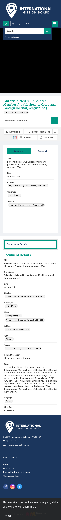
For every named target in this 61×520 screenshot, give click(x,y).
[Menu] (55, 24)
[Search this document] (27, 120)
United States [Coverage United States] (15, 195)
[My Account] (20, 23)
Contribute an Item (11, 476)
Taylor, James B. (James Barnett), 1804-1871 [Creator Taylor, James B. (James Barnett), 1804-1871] (28, 185)
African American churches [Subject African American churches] (18, 329)
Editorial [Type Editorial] (9, 339)
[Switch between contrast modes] (27, 23)
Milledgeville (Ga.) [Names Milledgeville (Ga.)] (13, 315)
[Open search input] (6, 23)
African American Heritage (16, 112)
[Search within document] (54, 120)
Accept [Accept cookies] (8, 515)
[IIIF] (14, 137)
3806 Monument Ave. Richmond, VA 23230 (22, 437)
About (5, 464)
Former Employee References (16, 472)
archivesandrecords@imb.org (16, 445)
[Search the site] (24, 31)
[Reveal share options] (13, 23)
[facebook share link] (5, 486)
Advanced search (12, 37)
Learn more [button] (29, 506)
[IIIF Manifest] (47, 137)
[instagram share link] (12, 486)
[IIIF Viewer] (27, 137)
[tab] (19, 151)
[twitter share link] (19, 486)
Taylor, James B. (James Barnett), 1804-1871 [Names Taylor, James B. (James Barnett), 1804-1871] (25, 320)
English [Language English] (9, 401)
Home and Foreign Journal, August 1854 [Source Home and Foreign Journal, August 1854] (26, 205)
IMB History (8, 468)
